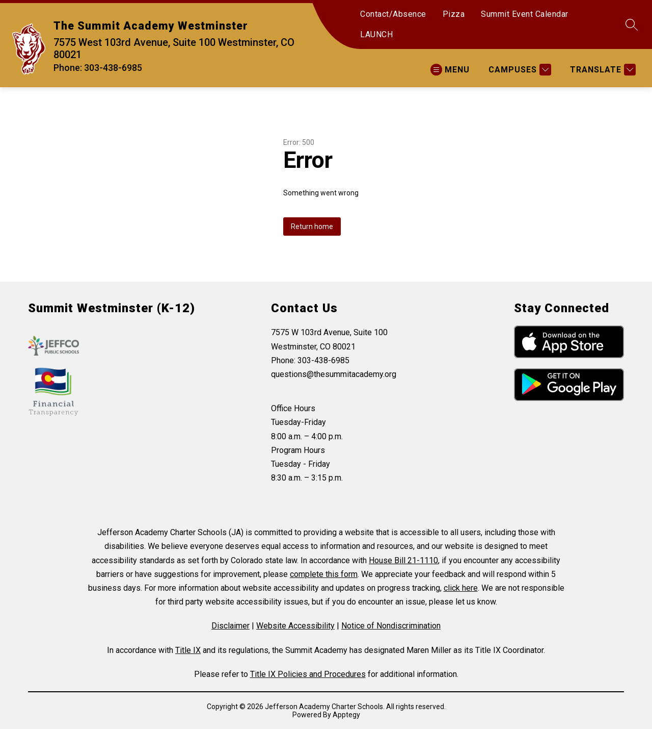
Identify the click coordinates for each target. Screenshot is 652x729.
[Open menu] (450, 69)
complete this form (324, 574)
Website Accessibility (295, 626)
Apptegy (346, 715)
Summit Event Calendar (524, 14)
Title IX (188, 650)
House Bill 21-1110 (403, 560)
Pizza (454, 14)
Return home (312, 226)
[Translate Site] (601, 69)
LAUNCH (376, 34)
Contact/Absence (393, 14)
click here (461, 588)
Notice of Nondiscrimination (391, 626)
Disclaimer (230, 626)
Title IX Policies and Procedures (308, 674)
